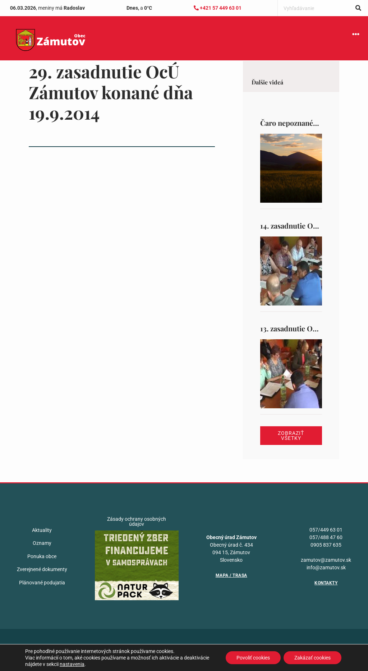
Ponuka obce (41, 556)
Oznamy (42, 543)
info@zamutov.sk (326, 567)
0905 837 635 (325, 545)
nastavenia (72, 664)
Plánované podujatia (42, 582)
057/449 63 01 (325, 530)
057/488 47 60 (325, 537)
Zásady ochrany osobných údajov (136, 521)
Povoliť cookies (253, 658)
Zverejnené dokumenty (42, 569)
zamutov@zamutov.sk (326, 560)
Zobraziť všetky (291, 435)
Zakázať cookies (312, 658)
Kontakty (325, 582)
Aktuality (42, 530)
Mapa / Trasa (231, 575)
